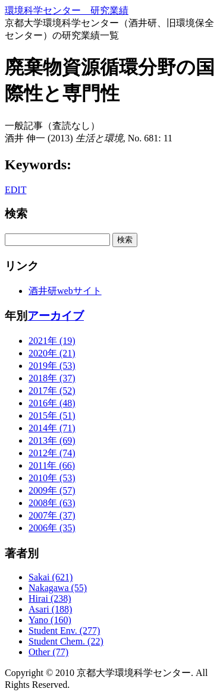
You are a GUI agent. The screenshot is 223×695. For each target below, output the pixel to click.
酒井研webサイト (65, 291)
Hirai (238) (50, 598)
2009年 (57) (52, 490)
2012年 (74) (52, 453)
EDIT (15, 190)
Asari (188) (50, 609)
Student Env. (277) (64, 631)
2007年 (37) (52, 515)
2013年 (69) (52, 440)
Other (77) (48, 652)
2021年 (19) (52, 341)
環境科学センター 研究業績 (66, 10)
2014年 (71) (52, 428)
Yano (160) (50, 620)
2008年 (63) (52, 503)
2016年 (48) (52, 403)
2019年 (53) (52, 366)
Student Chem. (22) (66, 641)
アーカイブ (55, 315)
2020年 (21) (52, 353)
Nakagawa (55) (58, 588)
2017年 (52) (52, 391)
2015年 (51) (52, 415)
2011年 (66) (52, 465)
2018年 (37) (52, 378)
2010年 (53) (52, 478)
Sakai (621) (51, 577)
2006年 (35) (52, 528)
